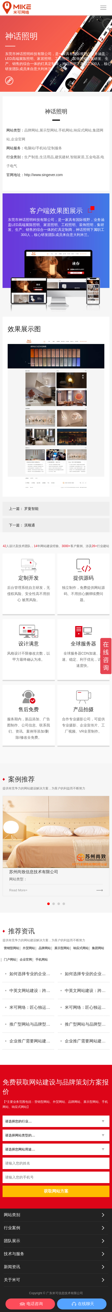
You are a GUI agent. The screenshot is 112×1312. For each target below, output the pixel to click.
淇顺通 (29, 525)
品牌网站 (45, 948)
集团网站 (98, 948)
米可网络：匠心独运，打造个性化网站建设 (31, 1007)
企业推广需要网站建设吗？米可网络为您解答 (31, 1041)
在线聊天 (86, 1304)
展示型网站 (62, 948)
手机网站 (41, 959)
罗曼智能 (31, 509)
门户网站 (10, 959)
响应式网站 (81, 948)
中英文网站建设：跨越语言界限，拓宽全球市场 (31, 990)
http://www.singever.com (43, 175)
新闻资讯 (12, 1267)
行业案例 (12, 1228)
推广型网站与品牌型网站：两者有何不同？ (31, 1024)
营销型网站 (11, 948)
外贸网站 (29, 948)
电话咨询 (35, 1304)
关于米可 (12, 1280)
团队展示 (12, 1241)
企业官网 (26, 959)
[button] (54, 1121)
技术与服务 (14, 1254)
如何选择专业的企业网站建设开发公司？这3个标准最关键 (31, 974)
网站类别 (12, 1215)
